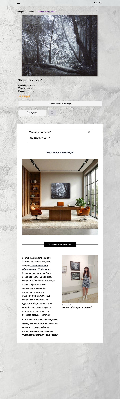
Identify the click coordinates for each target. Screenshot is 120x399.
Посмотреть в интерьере (60, 103)
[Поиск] (100, 3)
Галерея (20, 12)
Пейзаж (31, 12)
